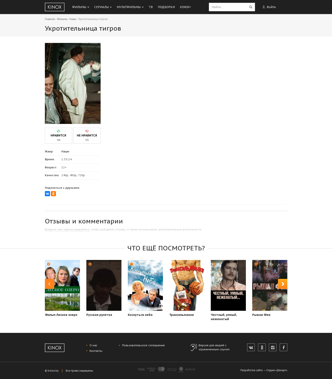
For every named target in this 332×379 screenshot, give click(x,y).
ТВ (151, 7)
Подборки (166, 7)
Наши (73, 19)
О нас (93, 345)
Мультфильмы (130, 7)
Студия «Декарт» (276, 370)
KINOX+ (185, 7)
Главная (50, 19)
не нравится (87, 135)
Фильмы (80, 7)
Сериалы (103, 7)
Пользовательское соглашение (143, 345)
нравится (58, 135)
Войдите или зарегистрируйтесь (67, 229)
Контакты (96, 351)
